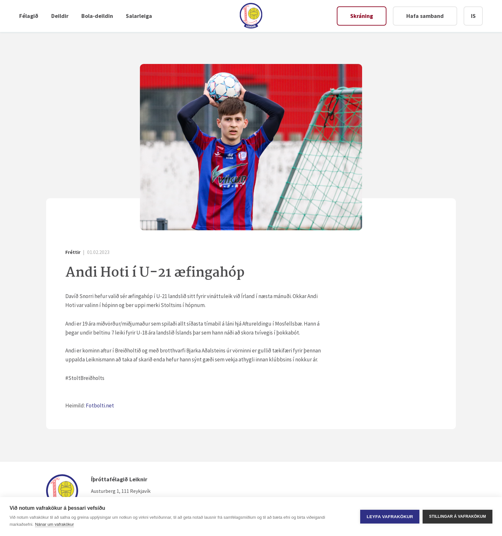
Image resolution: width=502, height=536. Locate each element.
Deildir (60, 16)
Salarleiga (139, 16)
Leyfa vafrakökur (390, 516)
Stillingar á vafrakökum (457, 516)
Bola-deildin (97, 16)
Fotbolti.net (100, 405)
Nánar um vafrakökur (54, 524)
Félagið (28, 16)
